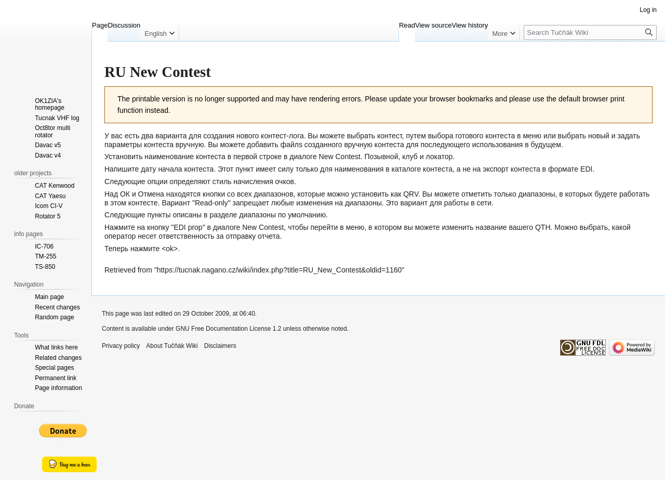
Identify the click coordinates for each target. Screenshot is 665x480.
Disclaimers (220, 345)
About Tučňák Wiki (171, 345)
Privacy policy (121, 345)
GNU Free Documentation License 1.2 (228, 328)
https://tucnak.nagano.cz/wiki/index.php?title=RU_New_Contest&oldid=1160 (279, 270)
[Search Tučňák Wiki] (590, 32)
